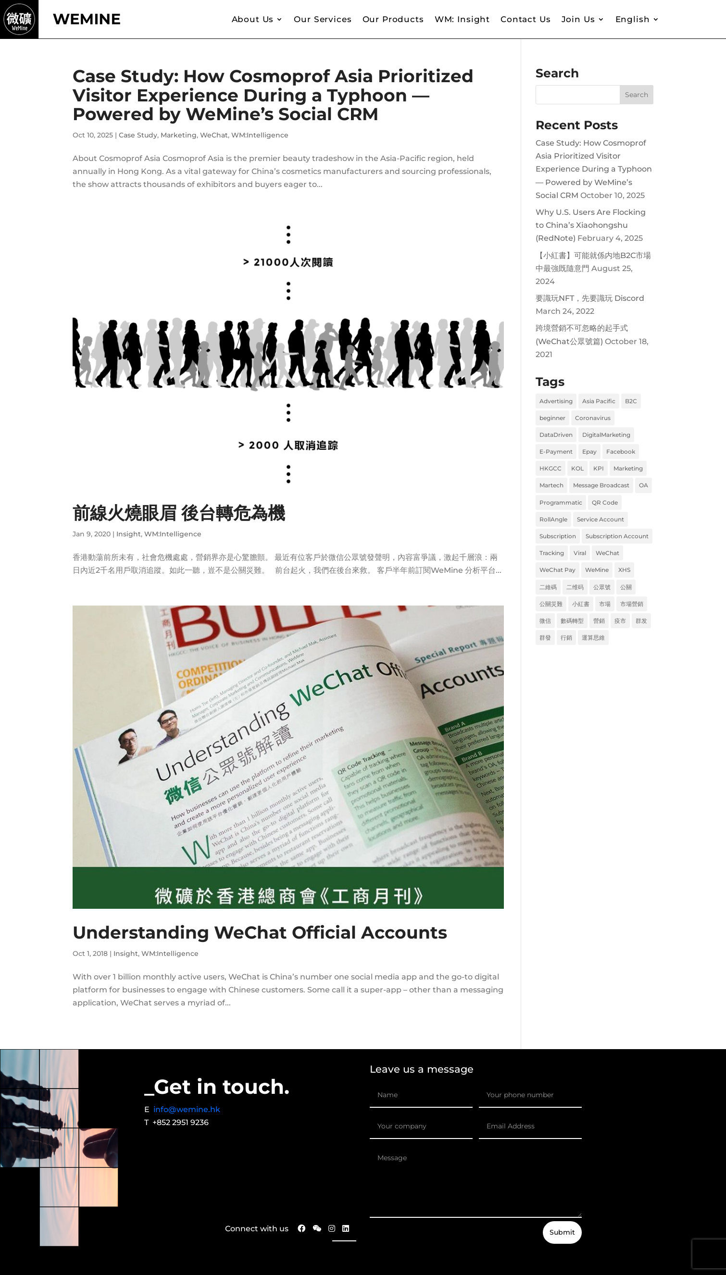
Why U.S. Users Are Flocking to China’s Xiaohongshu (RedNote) (591, 225)
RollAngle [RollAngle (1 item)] (553, 519)
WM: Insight (462, 19)
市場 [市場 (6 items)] (605, 603)
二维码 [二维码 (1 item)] (575, 587)
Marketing (179, 135)
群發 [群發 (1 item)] (545, 637)
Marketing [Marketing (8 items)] (628, 468)
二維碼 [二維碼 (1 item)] (548, 587)
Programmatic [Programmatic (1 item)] (560, 502)
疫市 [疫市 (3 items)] (620, 620)
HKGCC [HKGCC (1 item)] (550, 468)
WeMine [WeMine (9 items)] (597, 569)
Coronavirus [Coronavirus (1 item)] (593, 417)
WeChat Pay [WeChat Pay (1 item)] (557, 569)
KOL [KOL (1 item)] (577, 468)
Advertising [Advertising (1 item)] (556, 401)
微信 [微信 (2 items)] (545, 620)
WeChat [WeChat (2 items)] (607, 553)
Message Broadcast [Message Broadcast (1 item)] (601, 485)
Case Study (138, 135)
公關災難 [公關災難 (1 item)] (551, 603)
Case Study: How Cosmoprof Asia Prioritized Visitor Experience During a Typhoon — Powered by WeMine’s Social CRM (273, 94)
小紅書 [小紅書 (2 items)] (580, 603)
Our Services (322, 19)
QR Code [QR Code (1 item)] (605, 502)
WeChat (214, 135)
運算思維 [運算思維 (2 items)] (593, 637)
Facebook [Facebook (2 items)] (620, 451)
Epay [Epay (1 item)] (589, 451)
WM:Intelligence (259, 135)
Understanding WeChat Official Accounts (260, 932)
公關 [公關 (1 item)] (626, 587)
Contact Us (526, 19)
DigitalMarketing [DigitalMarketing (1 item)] (606, 434)
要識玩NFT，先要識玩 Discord (590, 298)
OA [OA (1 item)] (643, 485)
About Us (253, 19)
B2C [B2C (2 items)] (631, 401)
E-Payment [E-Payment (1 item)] (556, 451)
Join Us (578, 19)
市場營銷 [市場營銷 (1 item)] (631, 603)
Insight (128, 534)
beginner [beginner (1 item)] (552, 417)
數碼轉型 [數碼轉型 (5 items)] (572, 620)
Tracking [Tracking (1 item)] (551, 553)
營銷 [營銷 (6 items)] (599, 620)
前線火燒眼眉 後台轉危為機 (179, 512)
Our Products (393, 19)
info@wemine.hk (186, 1109)
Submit (562, 1232)
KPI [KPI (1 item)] (598, 468)
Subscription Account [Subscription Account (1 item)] (617, 536)
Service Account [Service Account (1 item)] (600, 519)
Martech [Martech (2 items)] (551, 485)
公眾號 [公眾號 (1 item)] (602, 587)
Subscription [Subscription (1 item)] (557, 536)
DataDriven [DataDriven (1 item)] (556, 434)
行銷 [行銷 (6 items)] (566, 637)
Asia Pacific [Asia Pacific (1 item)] (598, 401)
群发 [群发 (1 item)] (641, 620)
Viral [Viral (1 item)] (580, 553)
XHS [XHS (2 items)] (624, 569)
